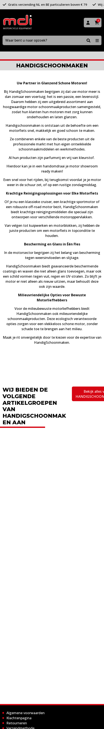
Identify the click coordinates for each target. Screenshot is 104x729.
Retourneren (16, 723)
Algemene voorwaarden (25, 713)
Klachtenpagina (18, 718)
